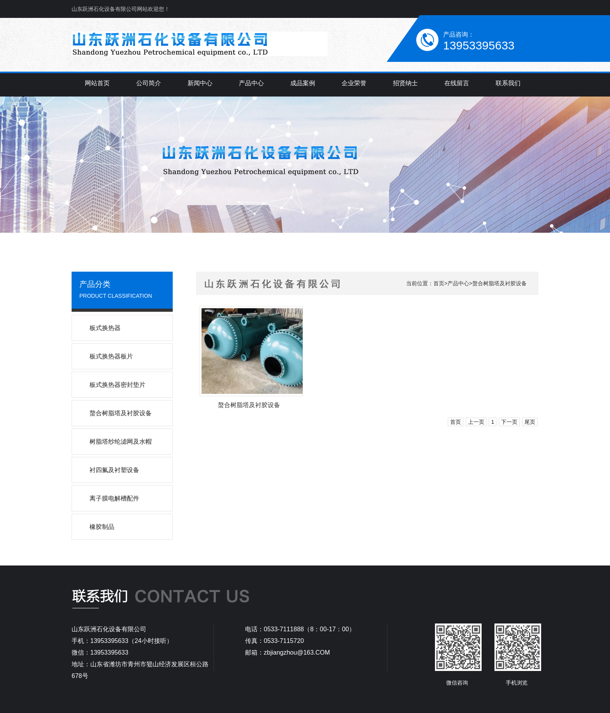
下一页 (509, 422)
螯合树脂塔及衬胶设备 (499, 283)
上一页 (476, 422)
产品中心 (458, 283)
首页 (438, 283)
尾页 (529, 422)
